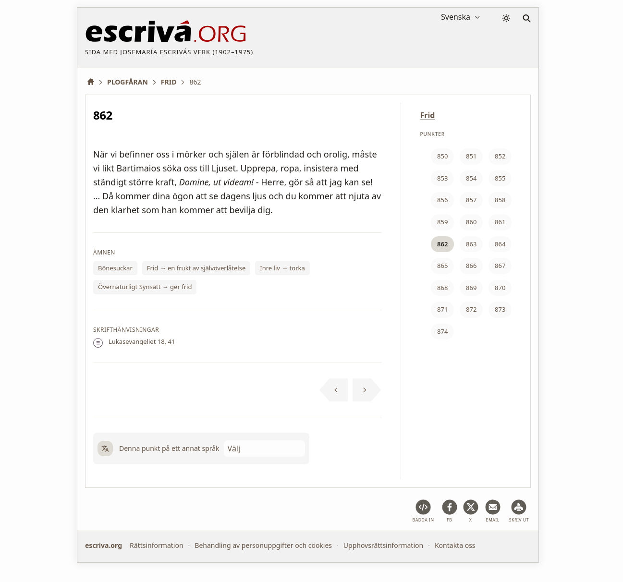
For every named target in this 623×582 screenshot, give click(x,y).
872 (471, 309)
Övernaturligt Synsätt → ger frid (145, 286)
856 (442, 199)
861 (500, 222)
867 (500, 265)
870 (500, 287)
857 (471, 199)
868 (442, 287)
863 (471, 244)
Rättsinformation (156, 545)
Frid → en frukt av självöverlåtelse (196, 268)
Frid (427, 115)
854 (471, 178)
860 (471, 222)
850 (442, 156)
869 (471, 287)
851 (471, 156)
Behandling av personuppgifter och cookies (263, 545)
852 (500, 156)
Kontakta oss (455, 545)
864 (500, 244)
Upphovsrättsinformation (383, 545)
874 (442, 331)
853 (442, 178)
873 (500, 309)
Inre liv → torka (282, 268)
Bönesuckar (115, 268)
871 (442, 309)
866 (471, 265)
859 (442, 222)
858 (500, 199)
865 (442, 265)
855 (500, 178)
